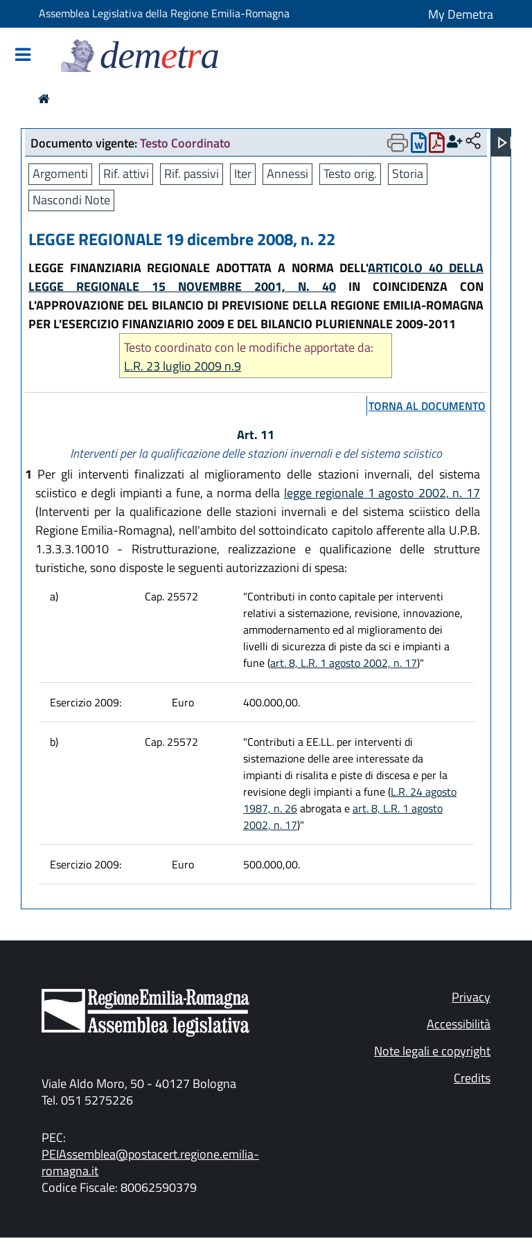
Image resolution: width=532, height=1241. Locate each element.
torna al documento (427, 406)
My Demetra (460, 14)
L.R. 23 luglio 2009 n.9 (182, 366)
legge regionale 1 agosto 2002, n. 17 (382, 492)
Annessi (287, 173)
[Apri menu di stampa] (397, 142)
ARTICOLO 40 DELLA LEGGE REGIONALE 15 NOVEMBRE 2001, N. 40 (256, 277)
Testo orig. (350, 173)
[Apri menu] (505, 143)
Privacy (471, 997)
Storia (407, 173)
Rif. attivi (126, 173)
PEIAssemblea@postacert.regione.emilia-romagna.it (150, 1162)
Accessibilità (458, 1024)
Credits (472, 1078)
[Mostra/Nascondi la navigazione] (22, 56)
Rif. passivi (191, 173)
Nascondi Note (71, 199)
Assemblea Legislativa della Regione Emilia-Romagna (164, 13)
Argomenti (60, 173)
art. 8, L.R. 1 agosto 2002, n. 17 (343, 662)
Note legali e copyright (432, 1051)
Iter (242, 173)
